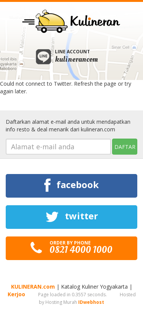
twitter (71, 216)
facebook (71, 185)
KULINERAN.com (33, 286)
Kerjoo (16, 294)
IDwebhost (91, 302)
